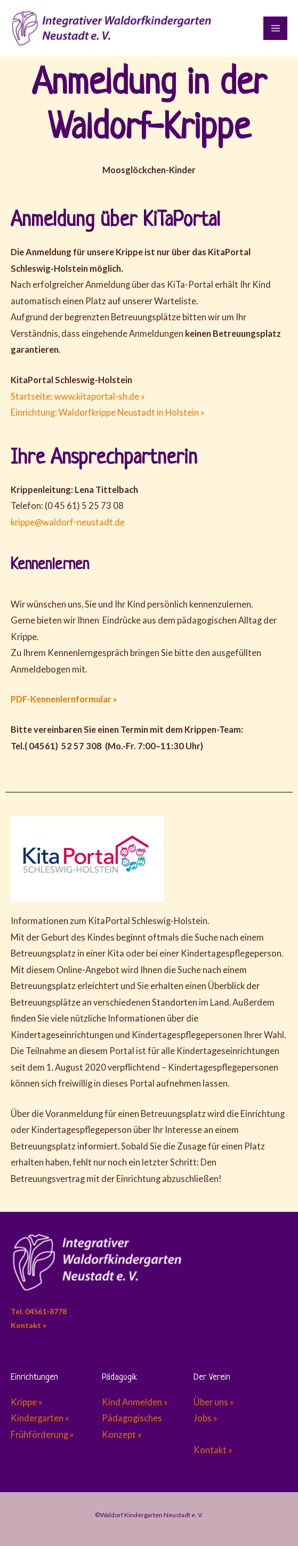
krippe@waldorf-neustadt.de (68, 522)
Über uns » (214, 1402)
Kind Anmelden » (136, 1402)
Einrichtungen (34, 1377)
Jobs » (206, 1418)
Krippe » (27, 1402)
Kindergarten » (40, 1418)
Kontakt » (28, 1325)
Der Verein (212, 1377)
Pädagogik (119, 1377)
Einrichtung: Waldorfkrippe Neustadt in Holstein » (108, 412)
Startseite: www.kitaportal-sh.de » (78, 396)
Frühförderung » (42, 1434)
